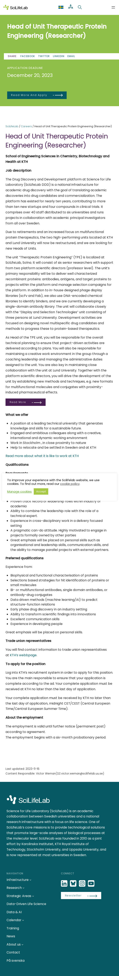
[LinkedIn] (64, 883)
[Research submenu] (23, 888)
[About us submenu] (22, 944)
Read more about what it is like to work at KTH (42, 456)
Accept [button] (41, 491)
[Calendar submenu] (23, 920)
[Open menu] (113, 7)
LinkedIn (58, 56)
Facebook (27, 56)
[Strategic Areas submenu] (33, 896)
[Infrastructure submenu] (30, 880)
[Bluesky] (73, 883)
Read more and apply (29, 95)
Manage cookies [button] (19, 491)
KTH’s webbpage (23, 655)
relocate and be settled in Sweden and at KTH (59, 447)
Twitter (44, 56)
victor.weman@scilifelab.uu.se (82, 774)
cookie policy (70, 484)
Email (71, 56)
